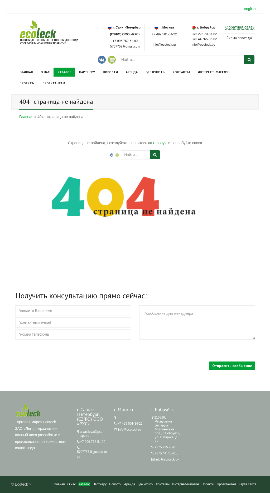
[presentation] (55, 351)
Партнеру (87, 72)
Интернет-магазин (213, 72)
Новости (110, 72)
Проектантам (53, 83)
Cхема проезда (239, 37)
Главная (26, 72)
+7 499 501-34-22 (164, 34)
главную (160, 143)
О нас (45, 72)
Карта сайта (247, 484)
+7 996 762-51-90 (125, 41)
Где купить (155, 72)
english (249, 9)
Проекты (27, 83)
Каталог (64, 72)
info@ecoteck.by (167, 459)
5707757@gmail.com (125, 46)
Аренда (132, 72)
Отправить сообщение (232, 365)
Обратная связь (239, 27)
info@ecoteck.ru (129, 429)
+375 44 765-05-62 (203, 38)
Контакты (181, 72)
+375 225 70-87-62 (203, 33)
